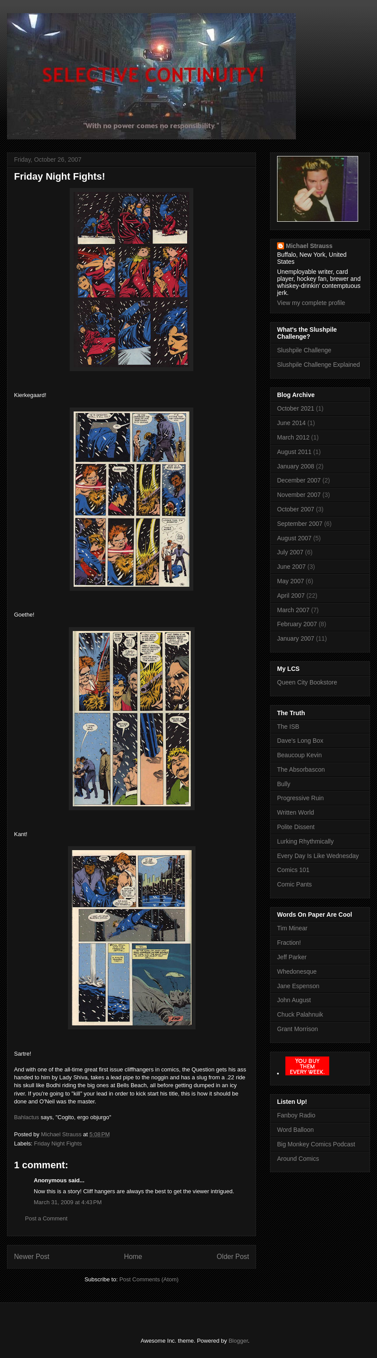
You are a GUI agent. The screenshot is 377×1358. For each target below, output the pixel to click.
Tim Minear (292, 928)
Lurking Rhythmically (305, 841)
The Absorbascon (301, 769)
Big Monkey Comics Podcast (316, 1144)
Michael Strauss (309, 245)
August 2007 (294, 538)
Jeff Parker (291, 957)
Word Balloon (295, 1129)
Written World (295, 812)
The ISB (288, 726)
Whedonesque (297, 971)
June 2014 (291, 422)
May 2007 (290, 581)
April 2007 (291, 595)
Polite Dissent (296, 826)
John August (294, 999)
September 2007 (300, 523)
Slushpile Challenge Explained (318, 364)
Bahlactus (26, 1117)
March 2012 (293, 437)
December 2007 (299, 480)
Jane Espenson (298, 985)
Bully (283, 783)
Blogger (238, 1340)
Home (133, 1256)
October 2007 (295, 509)
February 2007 (297, 624)
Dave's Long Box (300, 740)
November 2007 (299, 494)
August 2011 (294, 451)
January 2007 (295, 638)
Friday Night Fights (58, 1143)
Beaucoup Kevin (299, 755)
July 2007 (290, 552)
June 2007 (291, 566)
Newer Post (32, 1256)
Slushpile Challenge (304, 350)
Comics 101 (293, 869)
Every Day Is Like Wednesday (318, 855)
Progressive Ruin (300, 797)
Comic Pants (294, 884)
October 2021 (295, 408)
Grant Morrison (297, 1028)
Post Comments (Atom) (148, 1279)
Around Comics (298, 1158)
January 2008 (295, 466)
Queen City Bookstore (307, 682)
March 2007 (293, 609)
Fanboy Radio (296, 1115)
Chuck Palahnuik (300, 1014)
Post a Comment (46, 1218)
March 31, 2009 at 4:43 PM (68, 1202)
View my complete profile (311, 302)
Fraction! (289, 942)
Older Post (233, 1256)
